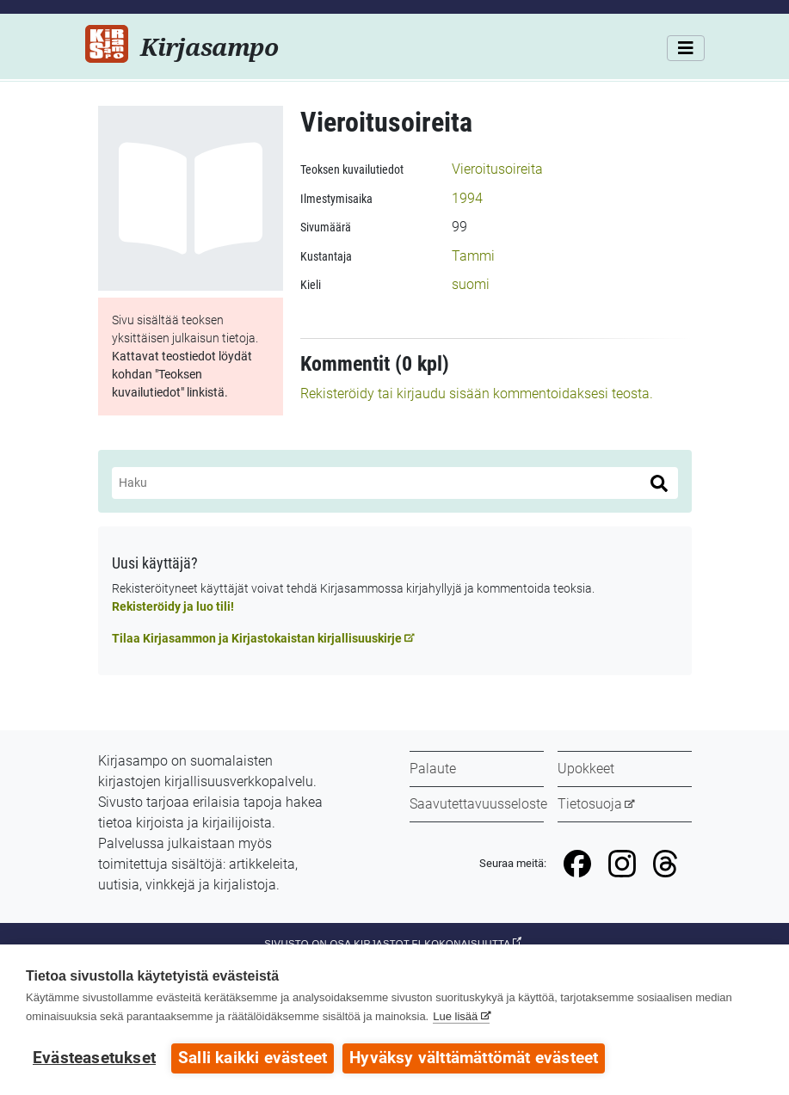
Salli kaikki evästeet (252, 1058)
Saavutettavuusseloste (478, 804)
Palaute (433, 768)
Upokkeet (586, 768)
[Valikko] (686, 48)
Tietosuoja (590, 804)
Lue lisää (455, 1016)
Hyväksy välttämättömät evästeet (473, 1058)
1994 (467, 198)
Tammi (473, 256)
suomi (471, 284)
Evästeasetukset (94, 1058)
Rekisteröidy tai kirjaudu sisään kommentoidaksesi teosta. (476, 393)
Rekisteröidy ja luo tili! (173, 606)
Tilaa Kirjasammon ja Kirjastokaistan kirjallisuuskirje (257, 638)
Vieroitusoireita (497, 169)
